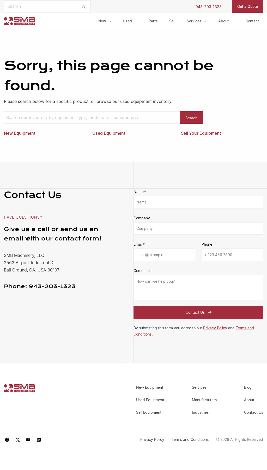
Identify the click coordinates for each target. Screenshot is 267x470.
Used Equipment (108, 133)
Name (139, 192)
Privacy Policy (215, 328)
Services (194, 21)
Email (139, 244)
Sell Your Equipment (201, 133)
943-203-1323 (209, 6)
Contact (252, 21)
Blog (248, 387)
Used (127, 21)
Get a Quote (247, 6)
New (102, 21)
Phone (207, 244)
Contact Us (199, 312)
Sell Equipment (148, 412)
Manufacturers (204, 400)
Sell (172, 21)
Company (142, 218)
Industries (200, 412)
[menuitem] (105, 21)
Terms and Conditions (189, 439)
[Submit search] (83, 7)
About (223, 21)
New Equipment (19, 133)
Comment (142, 270)
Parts (153, 21)
